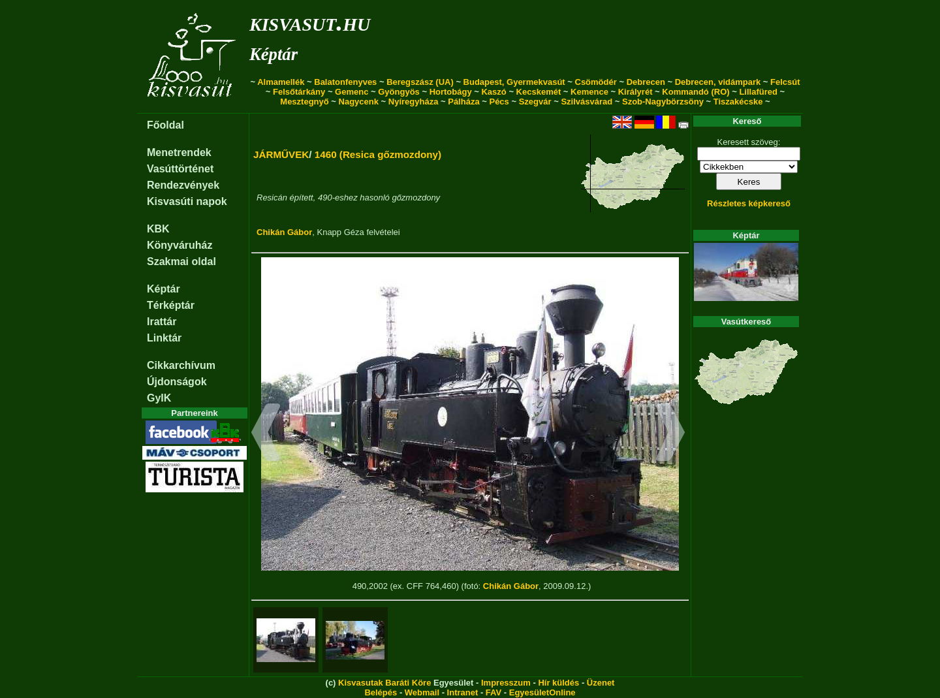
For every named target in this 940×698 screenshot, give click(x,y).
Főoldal (165, 125)
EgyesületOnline (542, 692)
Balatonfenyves (345, 82)
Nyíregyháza (413, 101)
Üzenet (601, 683)
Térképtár (171, 305)
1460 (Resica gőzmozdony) (378, 154)
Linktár (164, 337)
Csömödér (596, 82)
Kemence (589, 92)
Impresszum (506, 683)
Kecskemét (538, 92)
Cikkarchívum (181, 365)
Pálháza (463, 101)
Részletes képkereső (749, 203)
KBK (158, 228)
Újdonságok (177, 381)
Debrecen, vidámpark (718, 82)
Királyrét (635, 92)
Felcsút (785, 82)
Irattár (161, 321)
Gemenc (351, 92)
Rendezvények (183, 185)
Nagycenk (359, 101)
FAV (493, 692)
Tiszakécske (738, 101)
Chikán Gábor (284, 232)
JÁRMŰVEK (281, 154)
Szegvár (535, 101)
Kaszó (493, 92)
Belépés (380, 692)
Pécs (499, 101)
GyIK (159, 398)
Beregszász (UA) (420, 82)
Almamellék (280, 82)
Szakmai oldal (181, 261)
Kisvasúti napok (187, 201)
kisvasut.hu (309, 22)
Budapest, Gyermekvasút (514, 82)
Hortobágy (451, 92)
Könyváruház (179, 245)
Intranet (462, 692)
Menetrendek (179, 152)
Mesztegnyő (304, 101)
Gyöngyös (399, 92)
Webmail (422, 692)
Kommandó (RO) (695, 92)
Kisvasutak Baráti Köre (384, 683)
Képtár (273, 54)
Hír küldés (558, 683)
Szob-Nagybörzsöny (663, 101)
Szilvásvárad (586, 101)
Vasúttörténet (180, 168)
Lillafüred (758, 92)
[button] (266, 434)
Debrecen (646, 82)
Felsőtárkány (299, 92)
